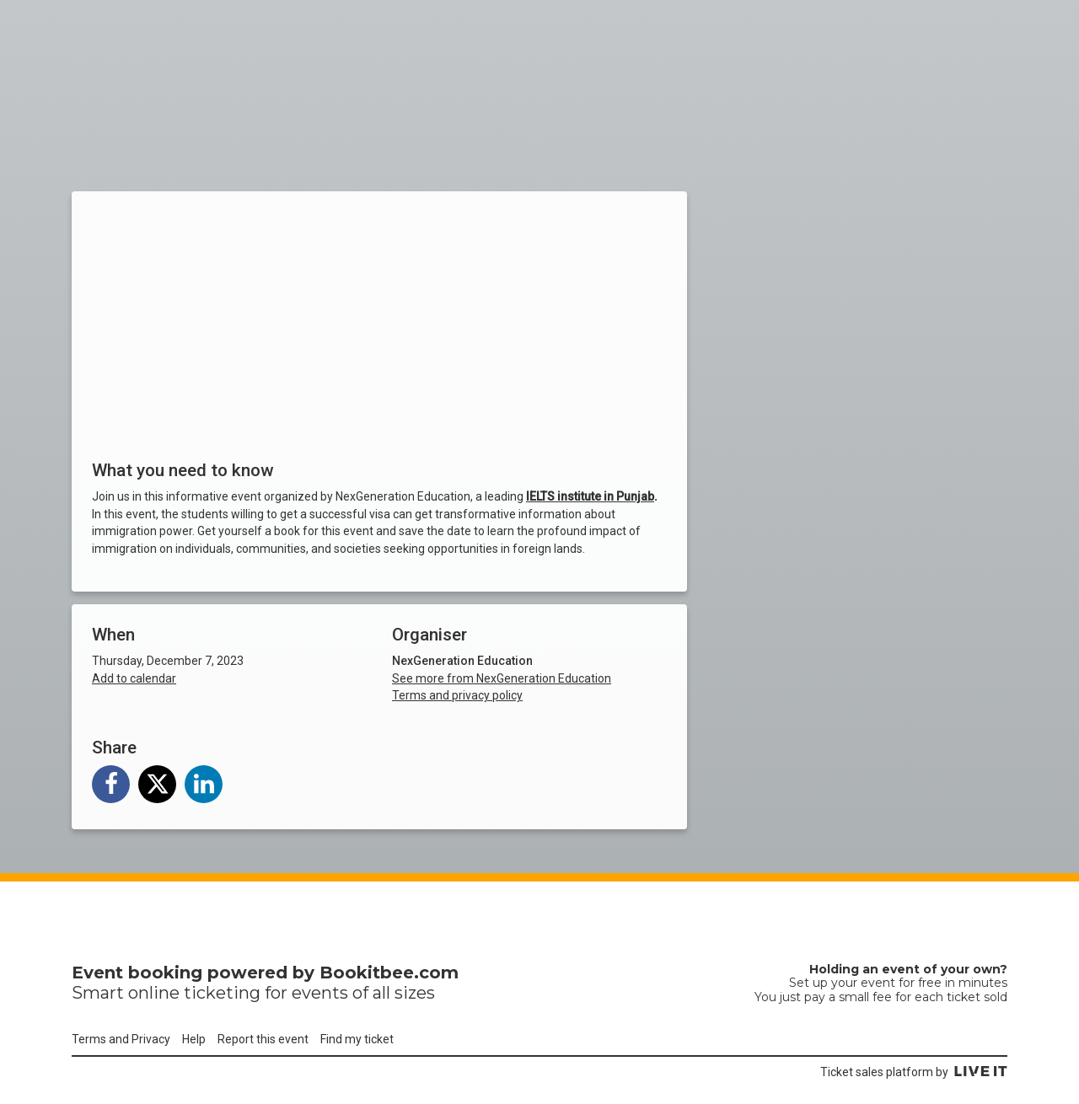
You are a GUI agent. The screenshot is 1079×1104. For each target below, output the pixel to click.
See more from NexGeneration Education (501, 678)
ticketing (222, 993)
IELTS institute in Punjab (590, 496)
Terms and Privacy (121, 1039)
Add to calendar (134, 678)
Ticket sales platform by (913, 1072)
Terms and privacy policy (457, 695)
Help (194, 1039)
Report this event (263, 1039)
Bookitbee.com (389, 972)
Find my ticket (357, 1039)
